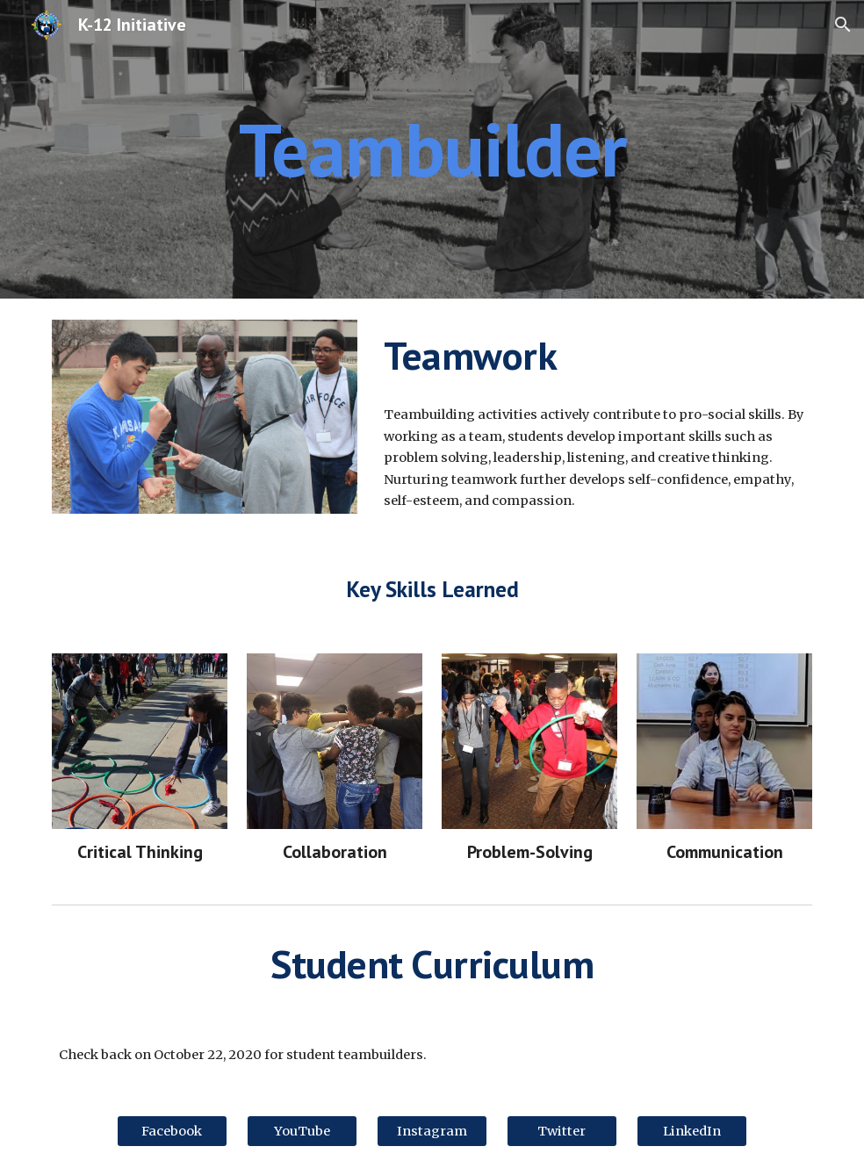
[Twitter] (562, 1130)
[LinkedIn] (691, 1130)
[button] (843, 25)
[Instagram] (432, 1130)
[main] (432, 149)
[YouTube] (302, 1130)
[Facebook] (172, 1130)
